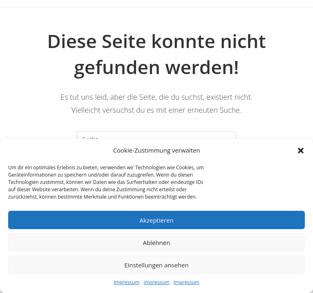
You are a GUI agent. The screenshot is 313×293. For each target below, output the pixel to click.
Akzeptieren (156, 220)
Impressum (126, 282)
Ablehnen (156, 242)
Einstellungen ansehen (156, 265)
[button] (301, 150)
